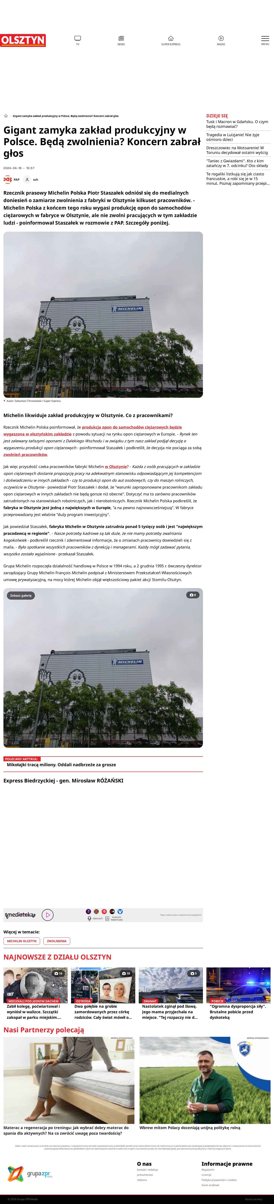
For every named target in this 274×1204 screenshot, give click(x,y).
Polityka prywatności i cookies (219, 1180)
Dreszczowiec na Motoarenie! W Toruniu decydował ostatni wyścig (237, 150)
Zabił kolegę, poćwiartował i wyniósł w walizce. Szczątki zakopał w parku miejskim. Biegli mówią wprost (35, 1011)
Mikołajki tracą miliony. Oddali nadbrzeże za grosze (61, 764)
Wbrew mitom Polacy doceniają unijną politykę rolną (190, 1127)
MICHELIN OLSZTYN (21, 941)
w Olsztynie (116, 466)
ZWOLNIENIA (57, 941)
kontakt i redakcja (147, 1169)
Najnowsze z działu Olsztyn (57, 957)
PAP (16, 179)
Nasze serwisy (255, 1199)
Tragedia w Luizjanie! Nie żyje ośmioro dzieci (232, 137)
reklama (142, 1180)
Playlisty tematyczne (113, 918)
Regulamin (208, 1169)
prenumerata (145, 1175)
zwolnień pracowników (25, 454)
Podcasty (95, 918)
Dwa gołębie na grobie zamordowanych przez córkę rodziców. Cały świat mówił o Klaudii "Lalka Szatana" (103, 1011)
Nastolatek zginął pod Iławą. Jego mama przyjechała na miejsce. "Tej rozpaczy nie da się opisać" (171, 1011)
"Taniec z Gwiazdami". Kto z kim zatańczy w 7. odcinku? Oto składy (237, 163)
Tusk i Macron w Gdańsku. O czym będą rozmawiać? (237, 124)
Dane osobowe (210, 1185)
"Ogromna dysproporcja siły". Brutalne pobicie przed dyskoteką (238, 1011)
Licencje (206, 1175)
